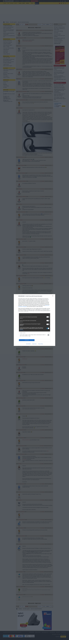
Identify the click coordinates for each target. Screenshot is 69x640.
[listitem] (34, 314)
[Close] (53, 296)
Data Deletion (28, 343)
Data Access (34, 343)
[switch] (47, 317)
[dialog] (34, 320)
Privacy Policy (40, 343)
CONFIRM (27, 340)
